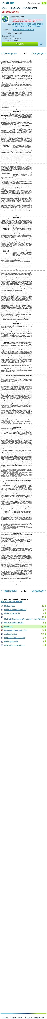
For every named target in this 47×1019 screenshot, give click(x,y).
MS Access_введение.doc (14, 645)
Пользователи (30, 8)
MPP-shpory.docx (11, 641)
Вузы (4, 8)
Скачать (20, 44)
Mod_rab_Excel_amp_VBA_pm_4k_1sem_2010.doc (24, 619)
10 (43, 606)
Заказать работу (10, 12)
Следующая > (39, 53)
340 (42, 634)
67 (43, 630)
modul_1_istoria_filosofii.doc (15, 610)
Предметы (15, 8)
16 (43, 627)
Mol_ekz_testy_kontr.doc (14, 623)
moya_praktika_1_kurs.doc (14, 638)
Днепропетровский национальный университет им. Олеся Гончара (28, 25)
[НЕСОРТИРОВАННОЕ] (23, 30)
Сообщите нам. (30, 21)
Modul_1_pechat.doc (12, 613)
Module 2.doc (9, 606)
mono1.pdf (8, 627)
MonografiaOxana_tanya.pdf (15, 630)
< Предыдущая (9, 53)
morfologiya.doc (10, 634)
